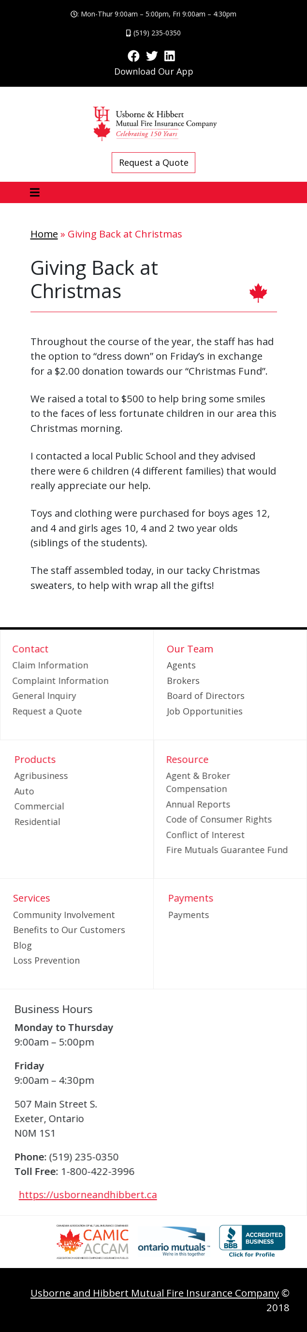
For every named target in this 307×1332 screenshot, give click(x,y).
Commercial (58, 806)
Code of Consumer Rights (200, 819)
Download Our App (153, 71)
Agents (181, 665)
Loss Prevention (46, 960)
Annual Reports (179, 804)
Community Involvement (64, 914)
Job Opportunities (205, 711)
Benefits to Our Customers (69, 930)
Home (44, 233)
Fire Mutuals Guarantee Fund (208, 850)
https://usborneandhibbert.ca (106, 1194)
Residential (56, 821)
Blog (22, 945)
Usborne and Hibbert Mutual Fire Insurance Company (154, 1293)
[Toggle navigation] (35, 193)
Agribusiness (60, 775)
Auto (43, 791)
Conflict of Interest (186, 834)
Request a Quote (154, 162)
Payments (206, 914)
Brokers (183, 680)
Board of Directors (206, 695)
